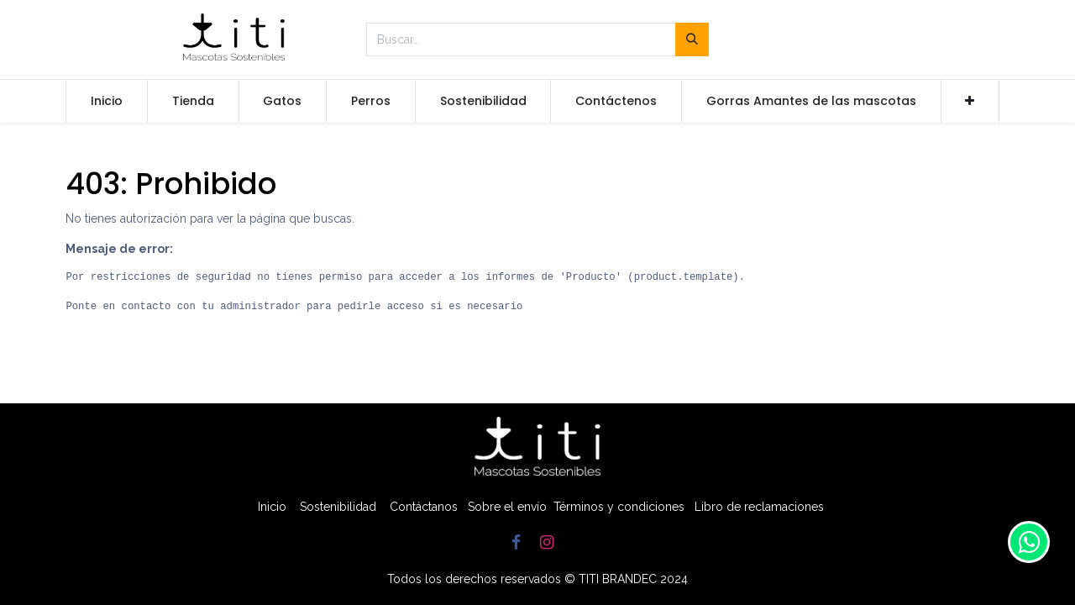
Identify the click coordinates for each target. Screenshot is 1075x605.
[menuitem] (106, 102)
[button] (970, 102)
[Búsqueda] (692, 39)
